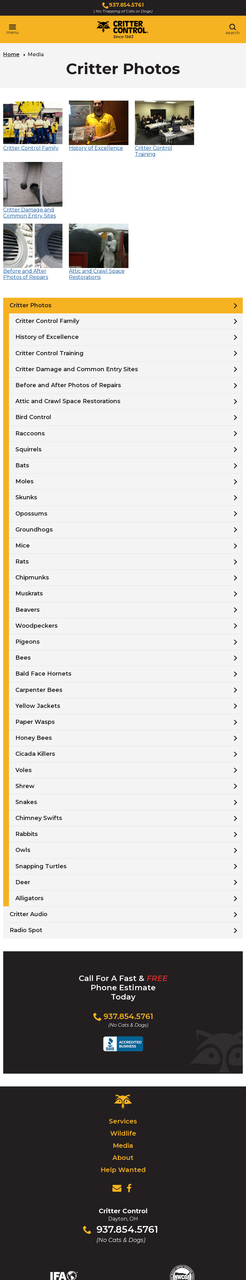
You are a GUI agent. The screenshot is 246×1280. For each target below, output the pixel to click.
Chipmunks (32, 509)
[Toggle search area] (233, 29)
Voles (23, 702)
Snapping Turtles (41, 798)
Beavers (27, 541)
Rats (22, 493)
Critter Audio (28, 846)
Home (11, 54)
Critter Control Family (47, 253)
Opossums (31, 445)
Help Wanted (123, 1102)
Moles (24, 413)
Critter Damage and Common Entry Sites (76, 301)
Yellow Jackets (37, 637)
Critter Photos (31, 237)
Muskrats (29, 525)
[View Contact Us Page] (116, 1120)
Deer (22, 814)
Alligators (29, 830)
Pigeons (27, 574)
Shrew (25, 718)
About (123, 1090)
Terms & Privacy (175, 1262)
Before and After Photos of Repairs (68, 317)
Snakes (26, 734)
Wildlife (123, 1065)
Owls (22, 782)
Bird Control (33, 349)
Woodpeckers (36, 557)
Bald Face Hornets (43, 605)
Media (123, 1078)
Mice (22, 477)
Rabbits (26, 766)
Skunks (26, 429)
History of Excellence (47, 269)
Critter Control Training (49, 285)
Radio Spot (26, 862)
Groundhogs (34, 461)
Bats (22, 397)
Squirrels (28, 381)
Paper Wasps (35, 654)
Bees (23, 590)
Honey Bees (33, 670)
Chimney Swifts (38, 750)
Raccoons (30, 365)
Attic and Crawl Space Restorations (67, 333)
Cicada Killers (35, 686)
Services (123, 1053)
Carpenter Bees (38, 621)
